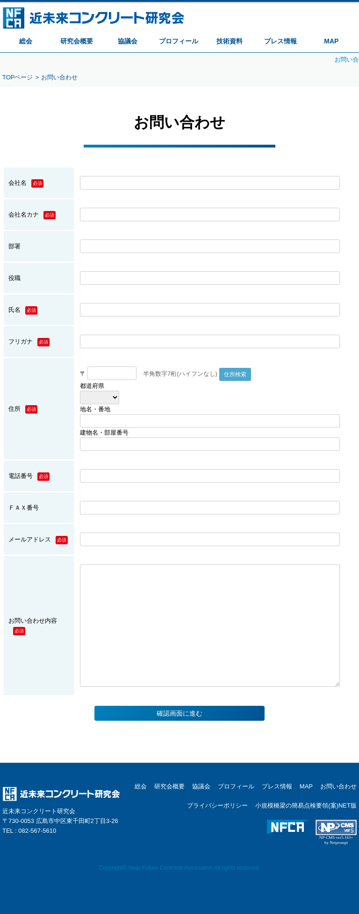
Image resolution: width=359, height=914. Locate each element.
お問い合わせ (338, 786)
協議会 (127, 41)
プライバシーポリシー (217, 805)
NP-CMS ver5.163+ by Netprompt (336, 840)
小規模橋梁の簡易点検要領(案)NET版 (306, 805)
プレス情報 (280, 41)
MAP (331, 41)
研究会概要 (76, 41)
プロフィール (178, 41)
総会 (25, 41)
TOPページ (17, 77)
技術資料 (229, 41)
